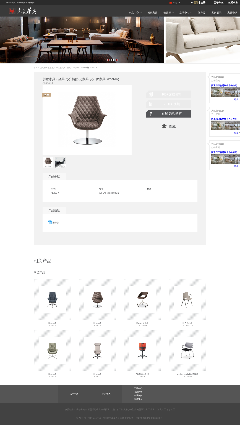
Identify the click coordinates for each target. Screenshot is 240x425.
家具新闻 (138, 395)
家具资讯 (232, 12)
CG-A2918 (187, 354)
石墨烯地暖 (93, 409)
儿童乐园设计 (105, 409)
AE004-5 (52, 354)
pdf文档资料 (171, 94)
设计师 (168, 12)
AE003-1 (97, 354)
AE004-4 (52, 303)
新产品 (201, 12)
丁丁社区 (170, 409)
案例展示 (216, 12)
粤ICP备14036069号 (152, 418)
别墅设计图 (142, 409)
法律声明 (138, 392)
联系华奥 (233, 2)
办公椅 (76, 68)
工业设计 (152, 409)
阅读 (236, 99)
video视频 (171, 104)
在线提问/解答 (172, 113)
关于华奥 (219, 2)
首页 (36, 68)
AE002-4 (97, 303)
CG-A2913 (142, 303)
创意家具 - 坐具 (64, 68)
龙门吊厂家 (117, 409)
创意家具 (152, 12)
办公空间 (215, 80)
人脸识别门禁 (130, 409)
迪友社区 (161, 409)
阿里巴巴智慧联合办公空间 (224, 85)
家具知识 (138, 399)
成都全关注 (81, 409)
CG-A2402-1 (187, 303)
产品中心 (135, 12)
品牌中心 (185, 12)
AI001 (142, 354)
